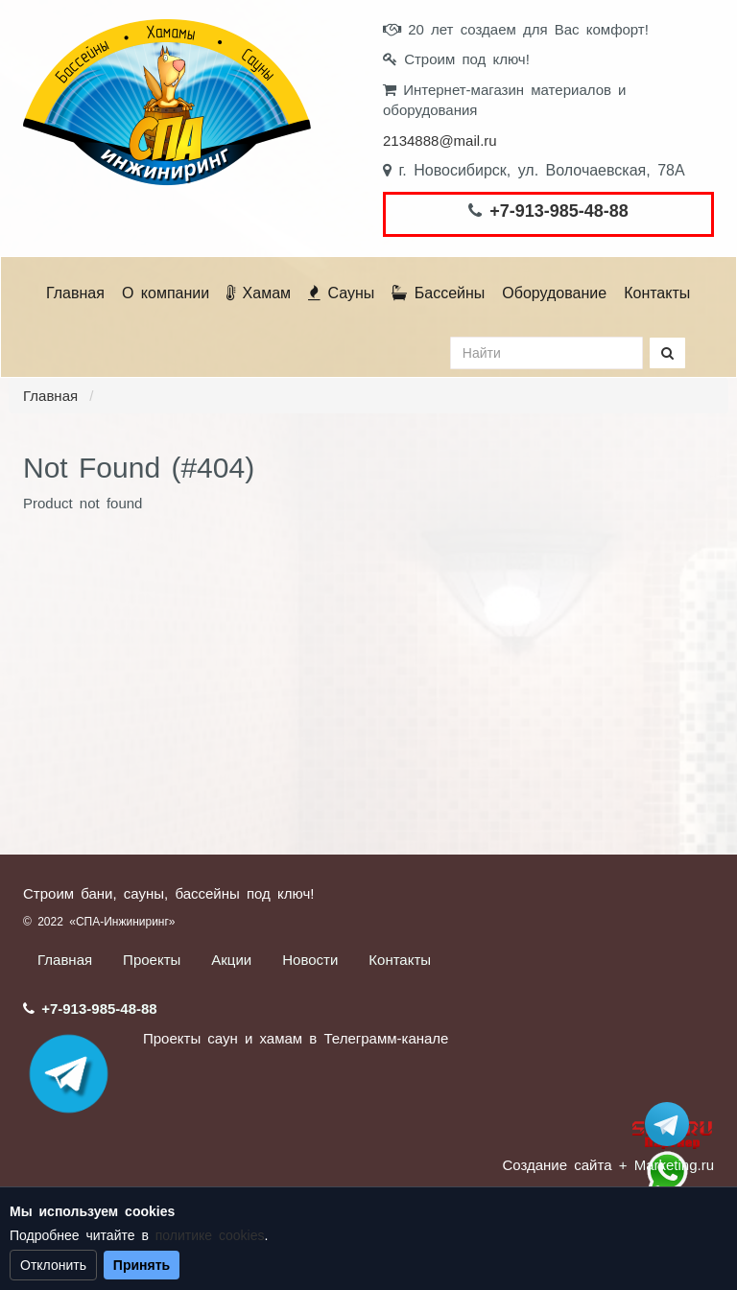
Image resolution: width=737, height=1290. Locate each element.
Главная (75, 293)
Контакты (657, 293)
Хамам (258, 293)
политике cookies (210, 1235)
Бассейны (438, 293)
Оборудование (554, 293)
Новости (310, 959)
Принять (141, 1265)
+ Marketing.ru (666, 1165)
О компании (165, 293)
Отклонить (53, 1265)
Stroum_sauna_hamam (667, 1124)
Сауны (341, 293)
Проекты (151, 959)
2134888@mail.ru (440, 140)
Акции (231, 959)
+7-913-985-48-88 (559, 211)
